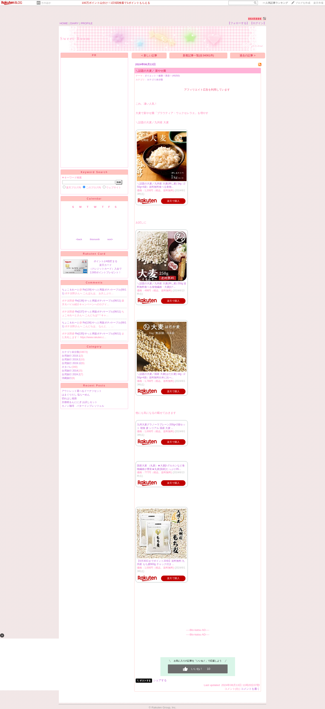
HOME (64, 23)
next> (110, 239)
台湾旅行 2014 (70, 370)
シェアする (160, 680)
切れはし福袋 (69, 398)
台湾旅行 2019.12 (71, 363)
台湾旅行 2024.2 (71, 374)
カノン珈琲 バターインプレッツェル (83, 405)
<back (79, 239)
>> (275, 2)
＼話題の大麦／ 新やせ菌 (151, 70)
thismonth (95, 239)
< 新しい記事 (149, 55)
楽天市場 (318, 2)
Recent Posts (94, 385)
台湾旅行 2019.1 (71, 355)
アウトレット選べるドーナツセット (82, 391)
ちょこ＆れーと (70, 289)
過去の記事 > (248, 55)
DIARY (74, 23)
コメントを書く (250, 688)
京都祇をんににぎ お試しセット (79, 402)
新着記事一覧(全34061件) (198, 55)
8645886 (255, 18)
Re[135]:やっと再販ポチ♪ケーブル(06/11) (98, 333)
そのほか (46, 2)
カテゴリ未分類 (70, 352)
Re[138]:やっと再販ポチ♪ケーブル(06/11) (98, 300)
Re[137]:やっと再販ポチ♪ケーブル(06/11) (98, 311)
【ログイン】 (258, 23)
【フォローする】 (238, 23)
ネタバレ (67, 366)
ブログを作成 (302, 2)
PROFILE (87, 23)
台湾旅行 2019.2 (71, 359)
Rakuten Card (94, 253)
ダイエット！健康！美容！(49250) (162, 75)
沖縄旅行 (67, 378)
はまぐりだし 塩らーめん (76, 394)
